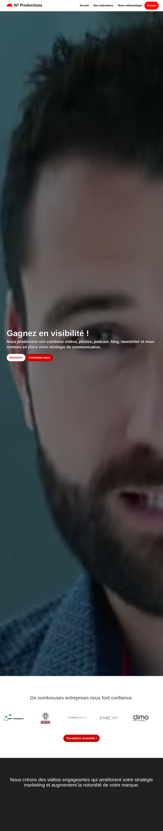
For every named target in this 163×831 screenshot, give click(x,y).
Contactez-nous (39, 357)
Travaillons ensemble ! (81, 738)
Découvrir (16, 357)
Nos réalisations (103, 5)
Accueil (84, 5)
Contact (151, 5)
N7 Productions (24, 5)
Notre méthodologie (130, 5)
